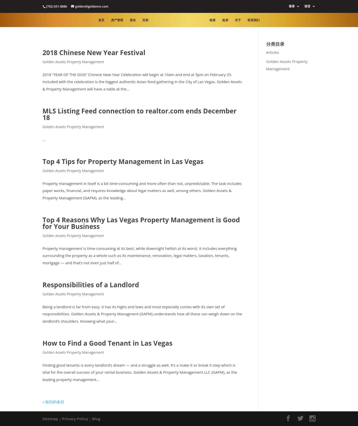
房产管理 (117, 20)
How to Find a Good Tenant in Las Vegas (107, 343)
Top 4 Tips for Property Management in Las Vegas (123, 161)
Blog (96, 418)
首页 (101, 20)
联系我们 (254, 20)
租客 (213, 20)
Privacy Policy (75, 418)
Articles (272, 52)
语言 (307, 6)
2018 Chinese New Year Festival (93, 52)
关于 (238, 20)
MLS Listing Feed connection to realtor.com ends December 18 (139, 114)
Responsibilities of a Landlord (90, 284)
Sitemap (50, 418)
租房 (225, 20)
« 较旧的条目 (53, 401)
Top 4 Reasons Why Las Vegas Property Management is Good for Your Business (141, 223)
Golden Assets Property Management (73, 61)
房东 (133, 20)
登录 (292, 6)
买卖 (145, 20)
